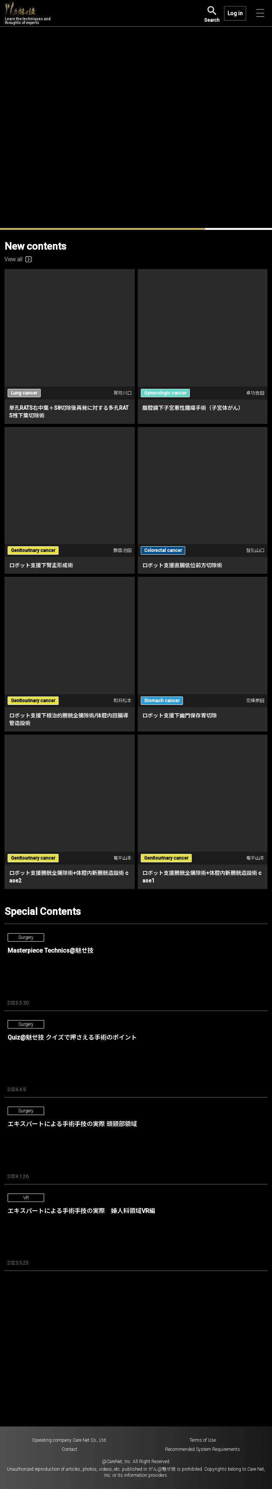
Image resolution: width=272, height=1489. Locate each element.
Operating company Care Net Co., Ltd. (69, 1440)
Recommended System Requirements (202, 1449)
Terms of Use (202, 1440)
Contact (69, 1449)
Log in (235, 13)
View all (18, 259)
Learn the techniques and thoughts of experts (28, 13)
